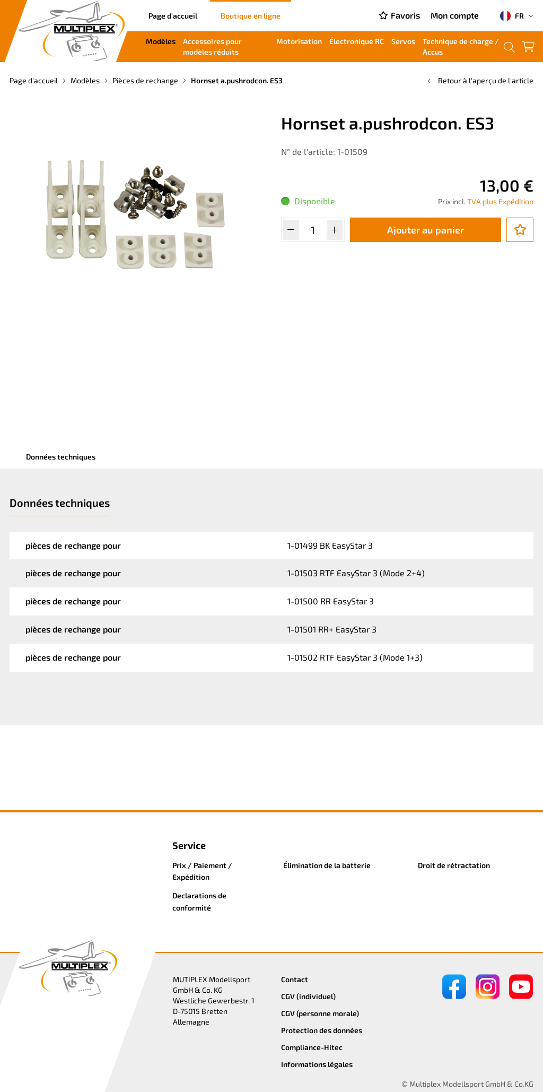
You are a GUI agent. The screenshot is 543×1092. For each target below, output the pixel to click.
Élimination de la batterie (327, 865)
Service (189, 845)
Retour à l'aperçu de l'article (479, 80)
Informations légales (317, 1064)
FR (512, 16)
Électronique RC (356, 41)
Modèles (161, 41)
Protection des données (321, 1030)
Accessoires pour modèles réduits (212, 46)
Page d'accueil (172, 15)
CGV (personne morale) (320, 1013)
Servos (403, 41)
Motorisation (299, 41)
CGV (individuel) (308, 996)
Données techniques (60, 456)
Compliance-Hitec (312, 1047)
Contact (294, 979)
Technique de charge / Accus (461, 46)
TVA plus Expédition (500, 201)
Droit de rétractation (454, 865)
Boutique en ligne (251, 15)
